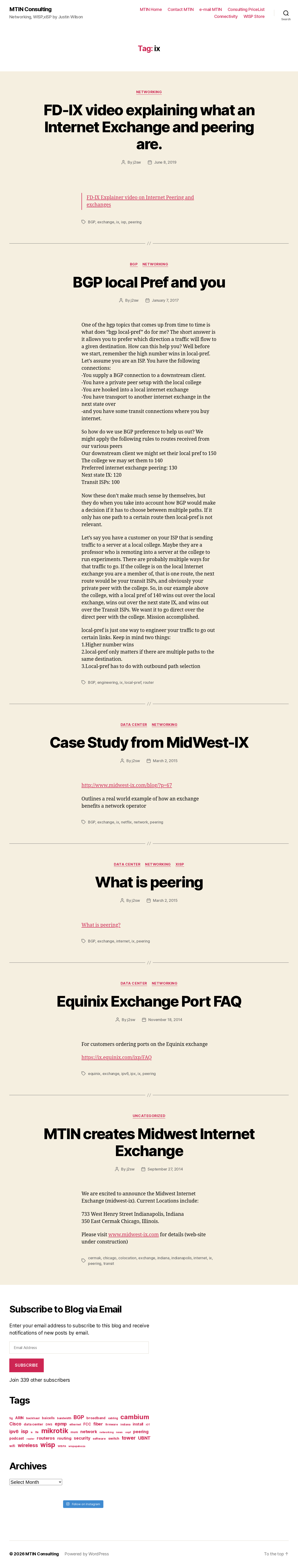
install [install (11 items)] (138, 1424)
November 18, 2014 (165, 1019)
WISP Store (254, 16)
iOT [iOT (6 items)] (148, 1424)
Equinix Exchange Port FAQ (149, 1001)
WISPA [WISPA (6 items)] (62, 1446)
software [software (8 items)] (99, 1438)
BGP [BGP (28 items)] (79, 1417)
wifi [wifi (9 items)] (12, 1446)
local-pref (133, 682)
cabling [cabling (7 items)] (113, 1418)
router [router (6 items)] (30, 1438)
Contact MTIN (180, 9)
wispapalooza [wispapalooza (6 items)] (76, 1446)
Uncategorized (149, 1116)
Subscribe (26, 1365)
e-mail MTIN (210, 9)
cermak (94, 1258)
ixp (123, 222)
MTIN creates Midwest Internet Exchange (149, 1142)
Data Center (134, 725)
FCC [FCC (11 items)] (87, 1424)
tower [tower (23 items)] (129, 1438)
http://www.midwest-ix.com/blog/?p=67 (126, 785)
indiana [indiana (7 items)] (125, 1424)
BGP (91, 222)
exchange (105, 222)
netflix (126, 822)
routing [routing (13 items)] (64, 1438)
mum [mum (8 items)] (74, 1432)
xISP (180, 864)
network (141, 822)
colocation (127, 1258)
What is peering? (101, 925)
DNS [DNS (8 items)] (49, 1424)
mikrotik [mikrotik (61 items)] (54, 1431)
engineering (107, 682)
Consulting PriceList (246, 9)
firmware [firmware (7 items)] (111, 1424)
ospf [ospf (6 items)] (128, 1432)
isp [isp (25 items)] (24, 1431)
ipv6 (125, 1073)
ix (117, 222)
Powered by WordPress (86, 1553)
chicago (109, 1258)
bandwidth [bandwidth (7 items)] (64, 1418)
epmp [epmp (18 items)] (61, 1424)
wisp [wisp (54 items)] (47, 1445)
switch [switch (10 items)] (113, 1438)
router (148, 682)
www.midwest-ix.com (133, 1235)
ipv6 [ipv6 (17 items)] (14, 1431)
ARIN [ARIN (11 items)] (19, 1418)
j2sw (137, 162)
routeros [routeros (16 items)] (46, 1438)
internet (123, 941)
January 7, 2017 (165, 300)
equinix (94, 1073)
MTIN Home (151, 9)
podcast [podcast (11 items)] (16, 1438)
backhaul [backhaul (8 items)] (33, 1418)
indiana (163, 1258)
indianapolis (181, 1258)
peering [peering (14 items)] (140, 1431)
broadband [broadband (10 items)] (95, 1418)
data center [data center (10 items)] (33, 1424)
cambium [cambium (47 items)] (134, 1417)
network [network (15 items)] (88, 1431)
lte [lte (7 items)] (37, 1432)
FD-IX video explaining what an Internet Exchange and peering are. (149, 127)
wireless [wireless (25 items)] (28, 1445)
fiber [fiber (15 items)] (98, 1424)
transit (108, 1263)
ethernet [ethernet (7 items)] (75, 1424)
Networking (149, 92)
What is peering (149, 882)
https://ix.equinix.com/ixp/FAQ (116, 1058)
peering (135, 222)
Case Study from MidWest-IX (149, 742)
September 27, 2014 (165, 1169)
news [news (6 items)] (119, 1432)
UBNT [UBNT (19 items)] (144, 1438)
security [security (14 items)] (82, 1438)
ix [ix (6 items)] (32, 1432)
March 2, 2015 (165, 760)
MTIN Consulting (30, 9)
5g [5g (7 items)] (11, 1418)
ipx (132, 1073)
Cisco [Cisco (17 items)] (15, 1424)
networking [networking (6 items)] (106, 1432)
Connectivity (226, 16)
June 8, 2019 (165, 162)
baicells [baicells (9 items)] (48, 1418)
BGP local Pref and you (149, 282)
